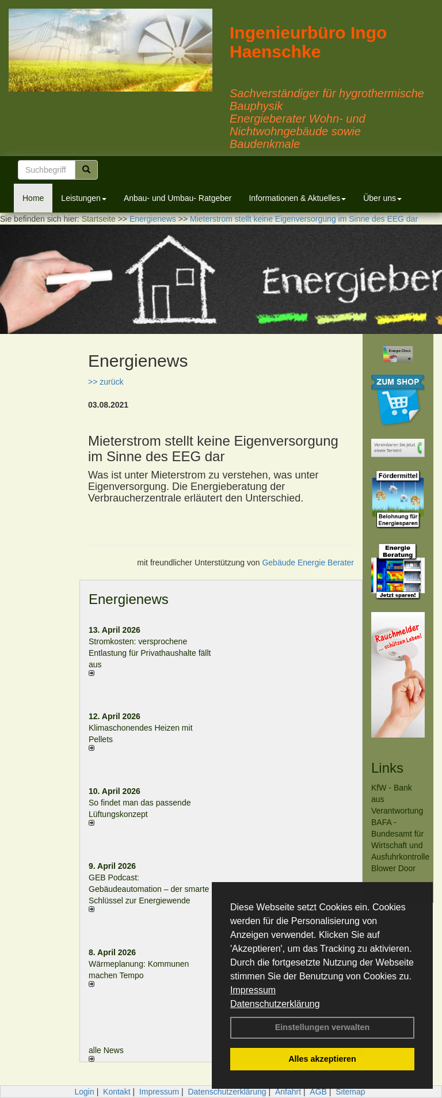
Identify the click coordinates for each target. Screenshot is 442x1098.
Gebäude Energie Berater (308, 562)
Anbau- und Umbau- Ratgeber (178, 198)
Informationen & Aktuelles (297, 198)
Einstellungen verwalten (322, 1027)
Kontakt (116, 1091)
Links (387, 768)
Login (84, 1091)
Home (33, 198)
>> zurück (105, 381)
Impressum (253, 990)
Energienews (129, 599)
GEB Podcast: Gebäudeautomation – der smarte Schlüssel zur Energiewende (149, 889)
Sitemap (350, 1091)
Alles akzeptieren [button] (322, 1058)
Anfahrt (288, 1091)
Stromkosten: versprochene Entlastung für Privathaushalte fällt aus (150, 653)
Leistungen (83, 198)
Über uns (382, 198)
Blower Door (393, 868)
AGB (318, 1091)
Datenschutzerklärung (275, 1004)
